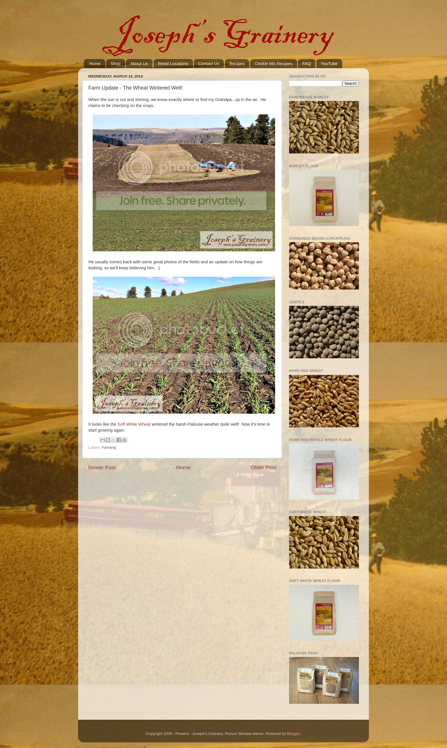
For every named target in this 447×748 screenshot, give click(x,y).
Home (95, 63)
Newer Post (102, 467)
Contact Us (208, 63)
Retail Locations (173, 63)
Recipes (237, 63)
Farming (109, 447)
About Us (139, 63)
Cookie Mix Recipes (273, 63)
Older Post (263, 467)
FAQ (306, 63)
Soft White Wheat (134, 424)
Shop (116, 63)
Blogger (293, 733)
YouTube (329, 63)
